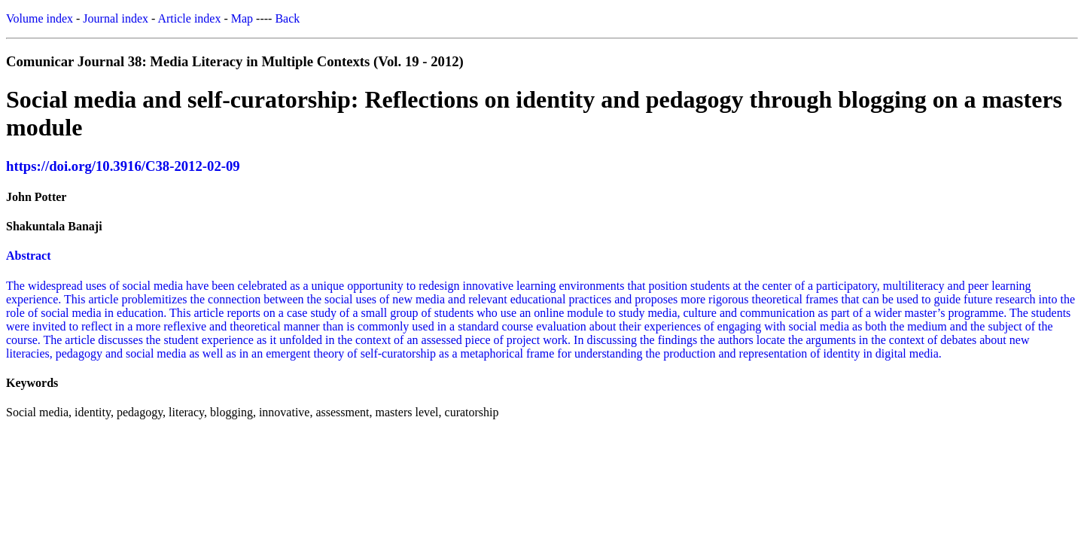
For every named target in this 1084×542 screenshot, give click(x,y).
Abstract (28, 255)
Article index (189, 18)
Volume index (39, 18)
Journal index (115, 18)
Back (287, 18)
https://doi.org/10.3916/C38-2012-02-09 (123, 166)
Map (242, 18)
